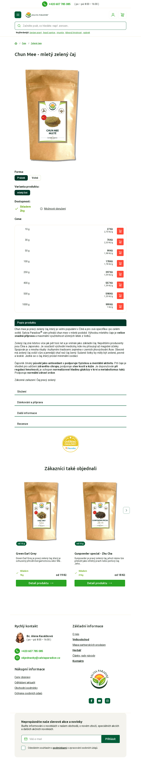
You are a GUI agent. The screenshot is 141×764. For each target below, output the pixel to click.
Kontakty (78, 661)
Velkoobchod (81, 639)
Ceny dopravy (22, 677)
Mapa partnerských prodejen (89, 645)
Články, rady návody (84, 655)
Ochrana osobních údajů (28, 693)
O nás (76, 634)
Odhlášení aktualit (25, 682)
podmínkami (60, 748)
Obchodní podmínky (26, 688)
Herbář (77, 650)
